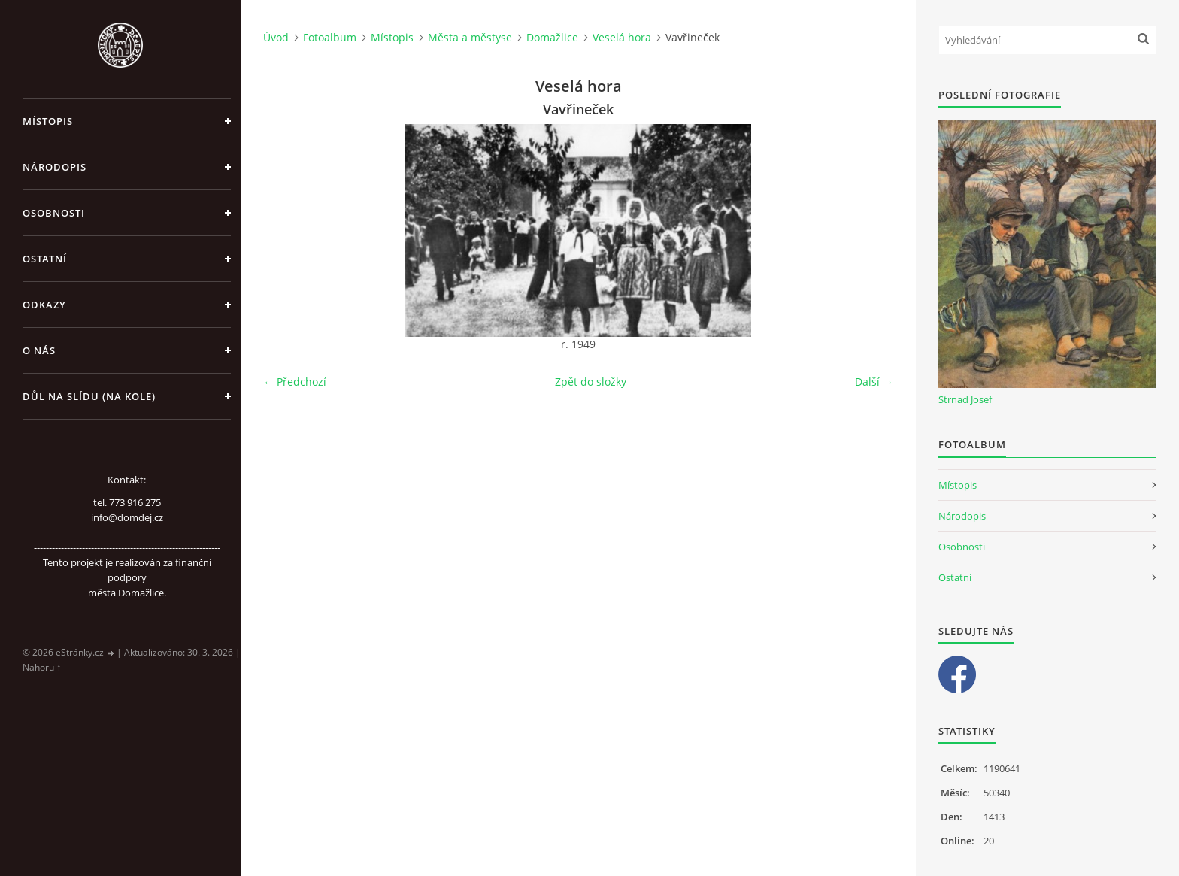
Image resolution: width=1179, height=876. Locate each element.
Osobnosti (54, 213)
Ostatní (45, 258)
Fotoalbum (329, 37)
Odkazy (44, 304)
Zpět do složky (590, 381)
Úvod (276, 37)
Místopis (48, 121)
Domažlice (552, 37)
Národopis (54, 167)
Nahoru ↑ (42, 667)
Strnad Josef (965, 399)
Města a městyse (470, 37)
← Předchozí (294, 381)
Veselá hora (622, 37)
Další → (874, 381)
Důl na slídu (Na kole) (89, 396)
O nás (39, 350)
